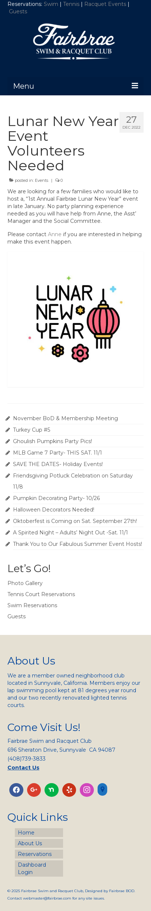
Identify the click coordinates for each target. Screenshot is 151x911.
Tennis (71, 4)
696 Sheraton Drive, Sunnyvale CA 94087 (61, 750)
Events (41, 180)
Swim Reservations (32, 605)
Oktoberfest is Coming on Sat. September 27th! (75, 521)
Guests (19, 11)
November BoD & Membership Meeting (65, 418)
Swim (52, 4)
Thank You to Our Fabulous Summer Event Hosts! (77, 544)
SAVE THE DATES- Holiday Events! (58, 464)
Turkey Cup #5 (31, 429)
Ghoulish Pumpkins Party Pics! (52, 441)
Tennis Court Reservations (41, 594)
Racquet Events (105, 4)
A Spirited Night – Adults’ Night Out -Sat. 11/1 (70, 532)
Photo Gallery (25, 583)
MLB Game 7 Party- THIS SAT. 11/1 (57, 452)
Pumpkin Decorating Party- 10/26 (56, 498)
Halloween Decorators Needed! (53, 509)
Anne (55, 234)
